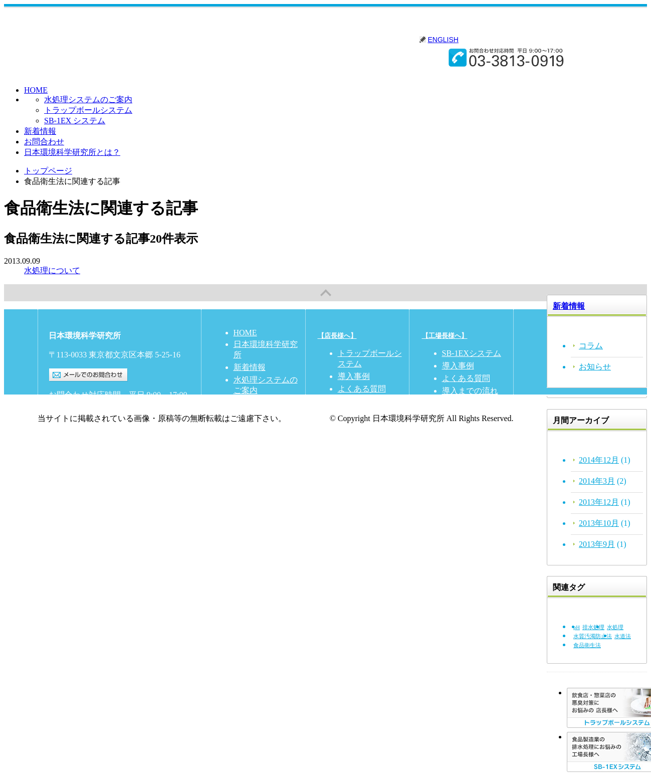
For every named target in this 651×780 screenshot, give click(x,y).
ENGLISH (443, 40)
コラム (591, 345)
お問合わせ (44, 141)
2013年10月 (599, 523)
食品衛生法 (587, 645)
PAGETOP (325, 292)
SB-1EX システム (74, 120)
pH (576, 627)
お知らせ (595, 366)
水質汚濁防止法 (592, 636)
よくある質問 (362, 388)
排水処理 (593, 627)
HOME (36, 90)
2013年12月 (599, 502)
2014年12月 (599, 460)
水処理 (615, 627)
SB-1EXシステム (471, 353)
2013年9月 (597, 544)
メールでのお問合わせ (88, 374)
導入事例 (354, 376)
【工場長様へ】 (445, 335)
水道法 (622, 636)
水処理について (52, 270)
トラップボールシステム (88, 110)
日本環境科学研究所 (165, 36)
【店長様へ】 (337, 335)
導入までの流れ (470, 390)
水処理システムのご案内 (88, 99)
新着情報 (40, 131)
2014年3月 (597, 481)
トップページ (48, 170)
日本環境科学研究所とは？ (72, 152)
